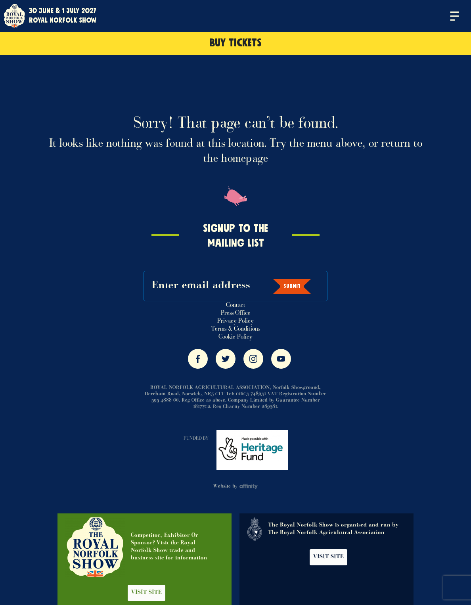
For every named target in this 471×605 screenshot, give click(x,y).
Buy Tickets (235, 43)
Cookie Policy (235, 337)
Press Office (236, 313)
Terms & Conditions (235, 329)
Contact (235, 305)
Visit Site (146, 592)
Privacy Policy (235, 321)
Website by (235, 486)
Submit (292, 286)
